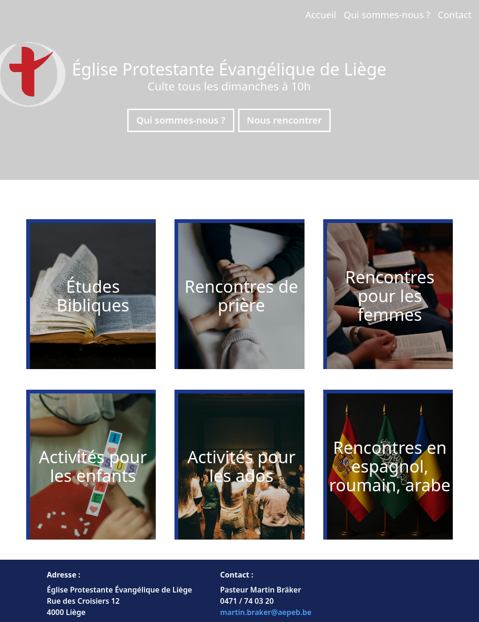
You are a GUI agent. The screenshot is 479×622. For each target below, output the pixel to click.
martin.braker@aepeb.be (266, 612)
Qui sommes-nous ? (387, 14)
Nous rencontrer (284, 120)
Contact (455, 14)
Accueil (320, 14)
